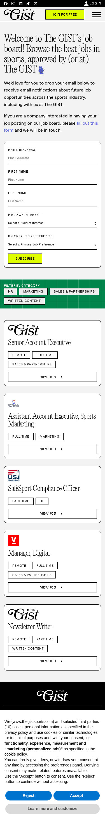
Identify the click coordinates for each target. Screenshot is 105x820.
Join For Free (65, 14)
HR (10, 291)
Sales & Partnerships (74, 291)
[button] (96, 14)
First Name (18, 171)
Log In (95, 3)
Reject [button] (28, 795)
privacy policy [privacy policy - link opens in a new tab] (16, 732)
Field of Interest (24, 214)
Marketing (33, 291)
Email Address (21, 149)
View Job (52, 376)
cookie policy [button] (15, 754)
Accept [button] (76, 795)
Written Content (24, 300)
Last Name (17, 193)
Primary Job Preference (30, 236)
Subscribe (25, 258)
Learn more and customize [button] (52, 808)
